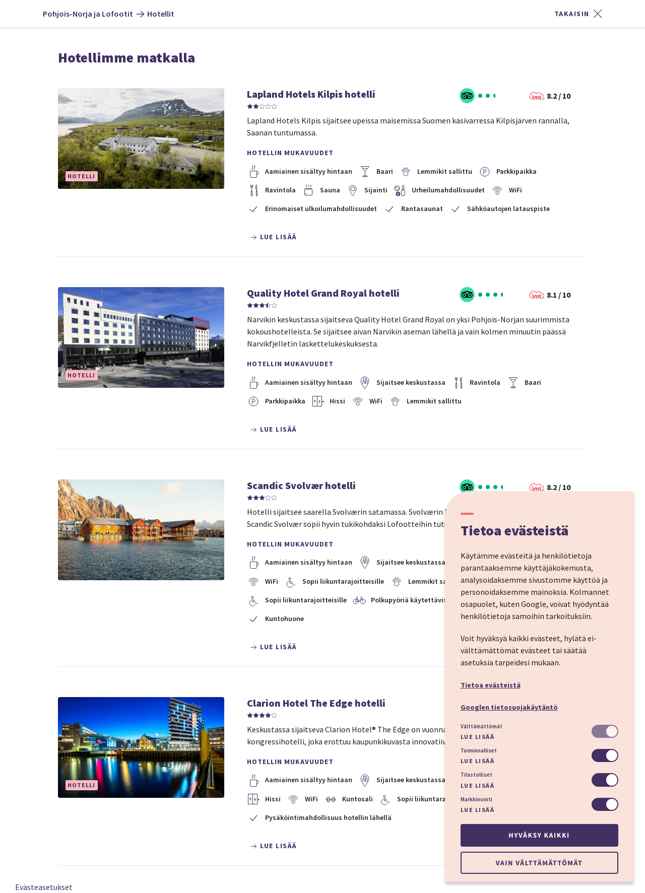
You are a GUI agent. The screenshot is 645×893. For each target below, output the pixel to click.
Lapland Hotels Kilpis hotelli (311, 94)
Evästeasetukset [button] (44, 887)
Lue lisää (478, 736)
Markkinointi (476, 799)
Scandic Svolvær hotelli (301, 485)
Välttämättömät (481, 726)
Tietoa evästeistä (491, 685)
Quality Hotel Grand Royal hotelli (323, 293)
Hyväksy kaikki (538, 835)
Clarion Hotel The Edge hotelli (316, 703)
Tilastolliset (476, 774)
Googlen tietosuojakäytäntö (509, 707)
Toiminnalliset (479, 750)
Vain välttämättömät (539, 862)
